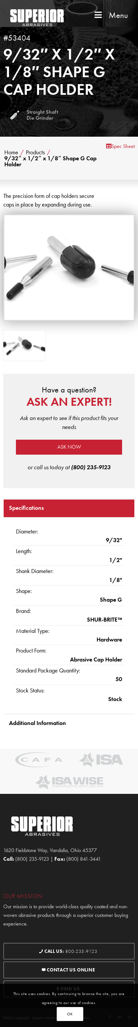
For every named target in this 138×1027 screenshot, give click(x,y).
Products (35, 152)
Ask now (69, 446)
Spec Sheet (120, 146)
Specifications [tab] (26, 508)
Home (11, 152)
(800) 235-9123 (90, 467)
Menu (110, 15)
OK (70, 1014)
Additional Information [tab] (37, 723)
